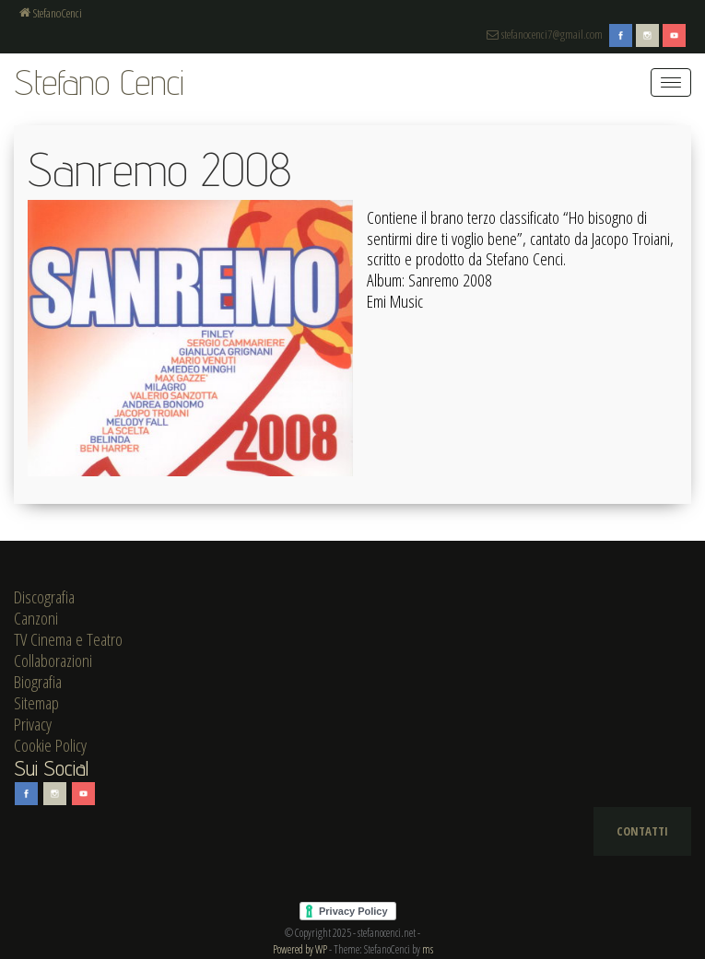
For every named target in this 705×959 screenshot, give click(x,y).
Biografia (38, 682)
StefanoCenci (50, 13)
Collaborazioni (53, 660)
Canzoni (36, 618)
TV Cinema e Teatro (68, 639)
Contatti (642, 831)
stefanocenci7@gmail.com (545, 34)
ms (427, 949)
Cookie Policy (50, 745)
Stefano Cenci (98, 81)
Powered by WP (300, 949)
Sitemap (36, 703)
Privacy (33, 724)
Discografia (44, 597)
